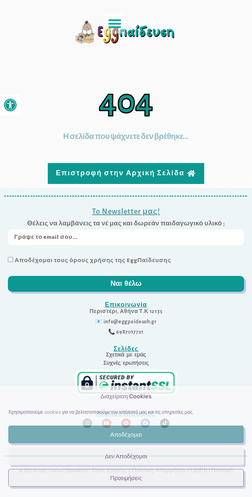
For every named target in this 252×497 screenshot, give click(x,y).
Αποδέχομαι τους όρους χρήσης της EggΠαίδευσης (93, 260)
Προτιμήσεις (126, 478)
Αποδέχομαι (126, 434)
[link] (10, 105)
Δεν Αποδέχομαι (126, 456)
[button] (115, 23)
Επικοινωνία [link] (126, 304)
